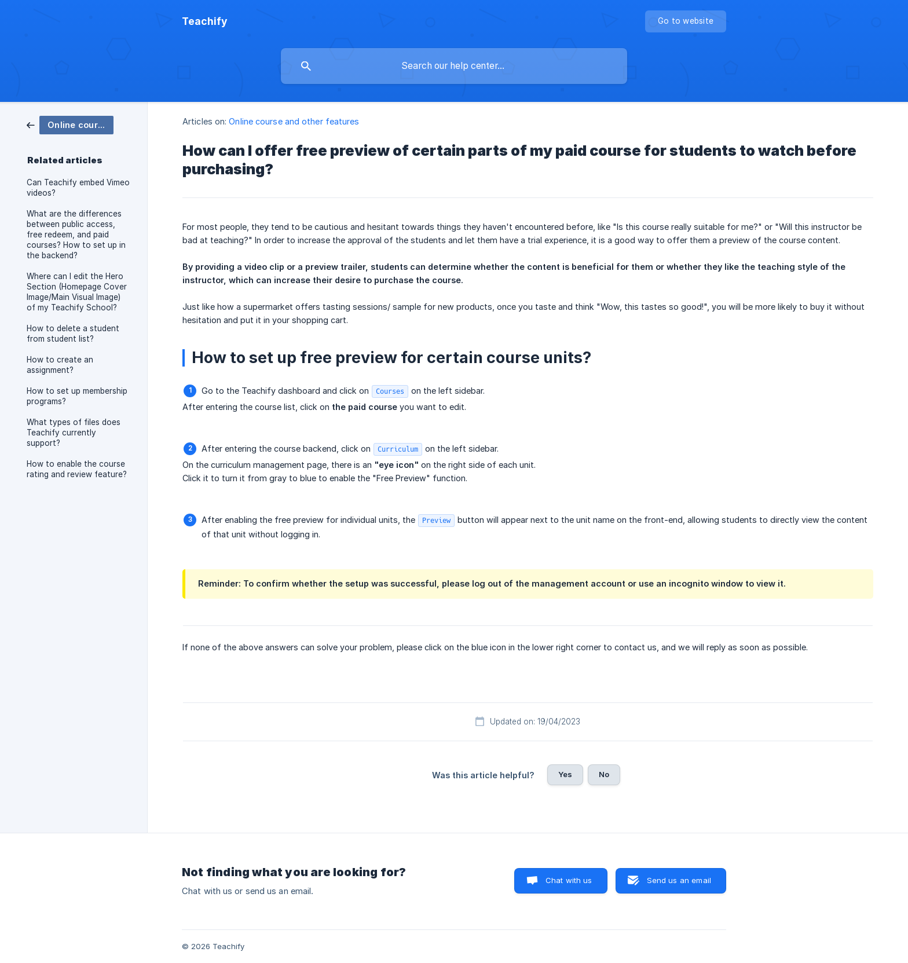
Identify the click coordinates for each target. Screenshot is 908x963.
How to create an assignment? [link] (60, 365)
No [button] (604, 774)
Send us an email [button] (679, 880)
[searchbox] (454, 66)
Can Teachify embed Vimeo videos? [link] (78, 187)
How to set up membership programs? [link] (77, 396)
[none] (205, 21)
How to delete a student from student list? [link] (73, 333)
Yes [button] (565, 774)
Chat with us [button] (568, 880)
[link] (70, 124)
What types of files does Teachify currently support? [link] (73, 433)
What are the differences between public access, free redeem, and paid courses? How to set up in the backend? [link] (76, 234)
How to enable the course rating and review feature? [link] (77, 469)
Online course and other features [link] (294, 121)
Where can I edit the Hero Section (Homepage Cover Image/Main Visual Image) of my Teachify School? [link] (77, 292)
